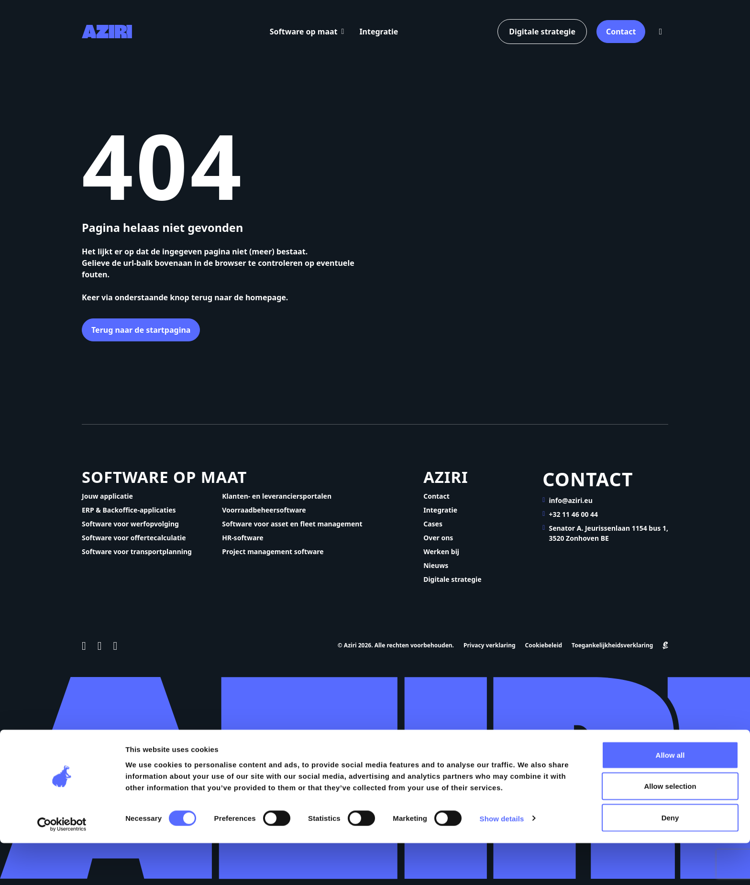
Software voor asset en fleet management (292, 529)
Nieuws (435, 571)
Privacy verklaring (489, 651)
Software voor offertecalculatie (134, 543)
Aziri (450, 480)
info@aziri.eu (570, 501)
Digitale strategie (538, 31)
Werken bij (441, 557)
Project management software (272, 557)
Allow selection (670, 828)
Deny (670, 859)
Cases (432, 529)
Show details (502, 860)
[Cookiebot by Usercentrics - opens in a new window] (62, 866)
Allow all (670, 797)
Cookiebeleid (543, 651)
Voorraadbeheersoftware (264, 515)
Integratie (382, 31)
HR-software (242, 543)
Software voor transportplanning (137, 557)
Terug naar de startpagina (142, 331)
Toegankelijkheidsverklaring (612, 651)
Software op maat (307, 31)
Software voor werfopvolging (130, 529)
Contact (619, 31)
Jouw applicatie (107, 501)
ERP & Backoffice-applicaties (129, 515)
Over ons (438, 543)
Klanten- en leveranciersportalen (276, 501)
